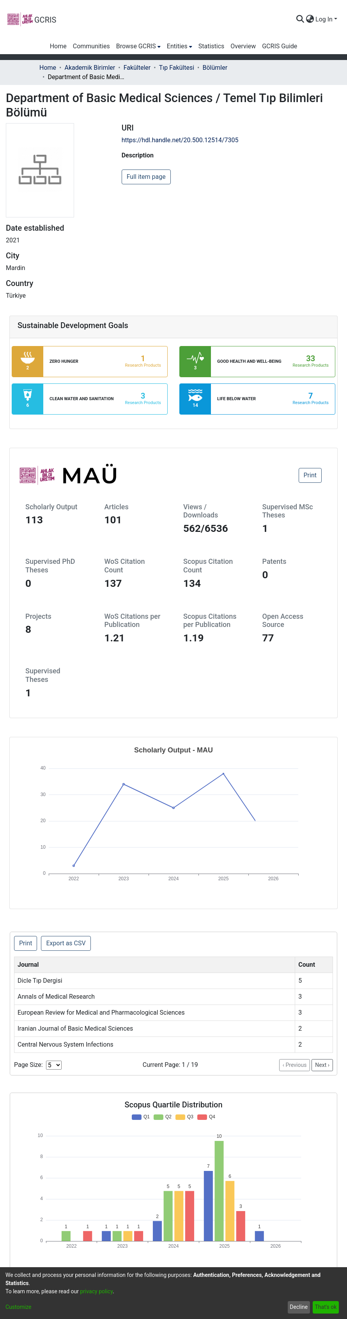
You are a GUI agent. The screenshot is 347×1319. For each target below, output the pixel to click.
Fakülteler (137, 67)
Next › (322, 1065)
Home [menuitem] (58, 46)
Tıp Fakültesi (176, 67)
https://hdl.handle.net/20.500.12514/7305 (180, 140)
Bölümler (215, 67)
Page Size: (28, 1064)
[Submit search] (300, 19)
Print (310, 475)
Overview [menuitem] (243, 46)
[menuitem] (310, 19)
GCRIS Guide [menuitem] (279, 46)
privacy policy (96, 1291)
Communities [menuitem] (91, 46)
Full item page (146, 176)
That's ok (325, 1307)
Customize (18, 1307)
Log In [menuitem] (324, 19)
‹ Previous (295, 1065)
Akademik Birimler (89, 67)
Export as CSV (65, 943)
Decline (299, 1307)
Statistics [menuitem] (211, 46)
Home (47, 67)
